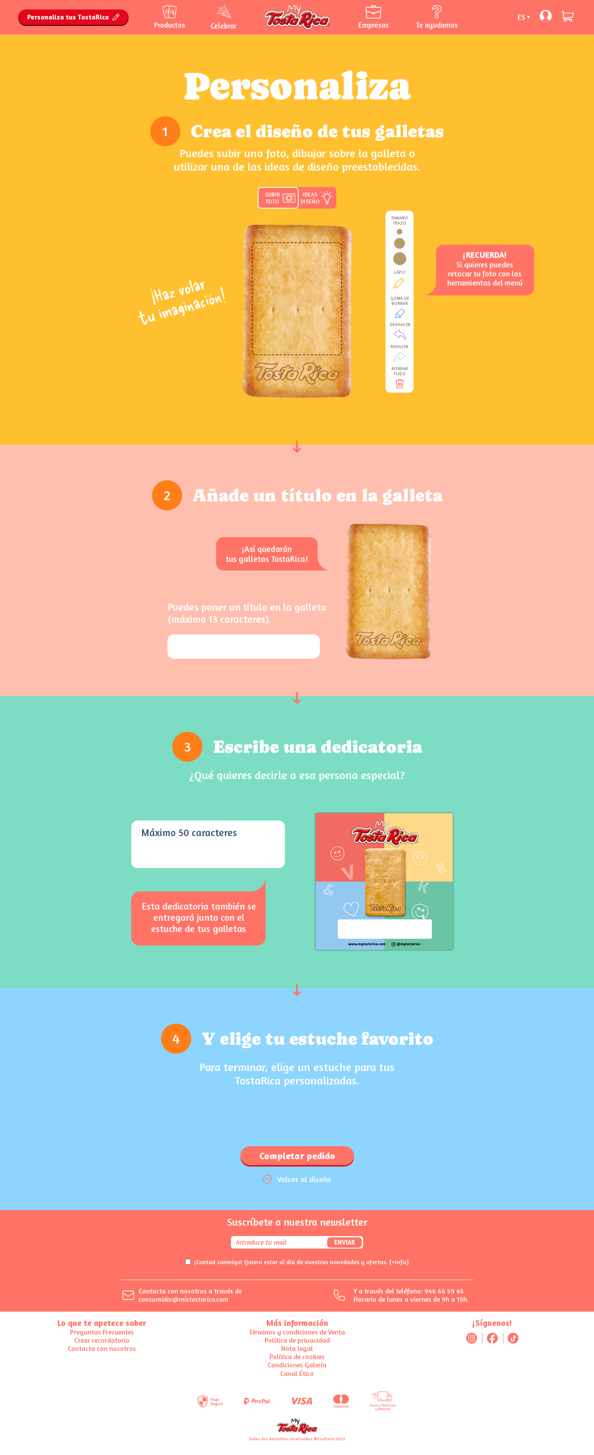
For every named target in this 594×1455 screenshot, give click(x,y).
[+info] (399, 1261)
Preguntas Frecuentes (102, 1332)
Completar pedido (297, 1155)
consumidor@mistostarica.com (183, 1299)
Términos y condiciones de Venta (297, 1332)
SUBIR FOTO (272, 198)
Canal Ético (297, 1373)
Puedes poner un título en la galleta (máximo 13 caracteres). (246, 613)
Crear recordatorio (102, 1340)
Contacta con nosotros (102, 1348)
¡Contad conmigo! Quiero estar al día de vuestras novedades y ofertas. (301, 1261)
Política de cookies (297, 1356)
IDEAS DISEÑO (309, 198)
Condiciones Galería (297, 1364)
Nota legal (297, 1348)
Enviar (344, 1242)
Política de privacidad (297, 1340)
